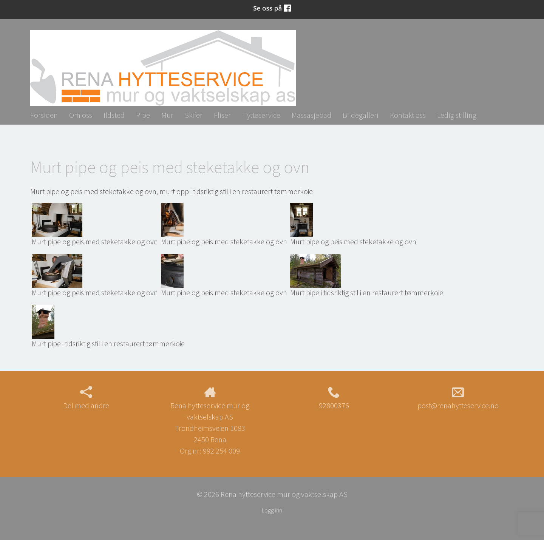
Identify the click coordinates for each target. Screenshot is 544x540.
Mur (167, 115)
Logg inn (272, 510)
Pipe (143, 115)
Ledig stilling (456, 115)
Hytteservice (261, 115)
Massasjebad (311, 115)
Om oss (80, 115)
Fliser (222, 115)
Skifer (193, 115)
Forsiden (44, 115)
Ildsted (114, 115)
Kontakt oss (408, 115)
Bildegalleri (361, 115)
